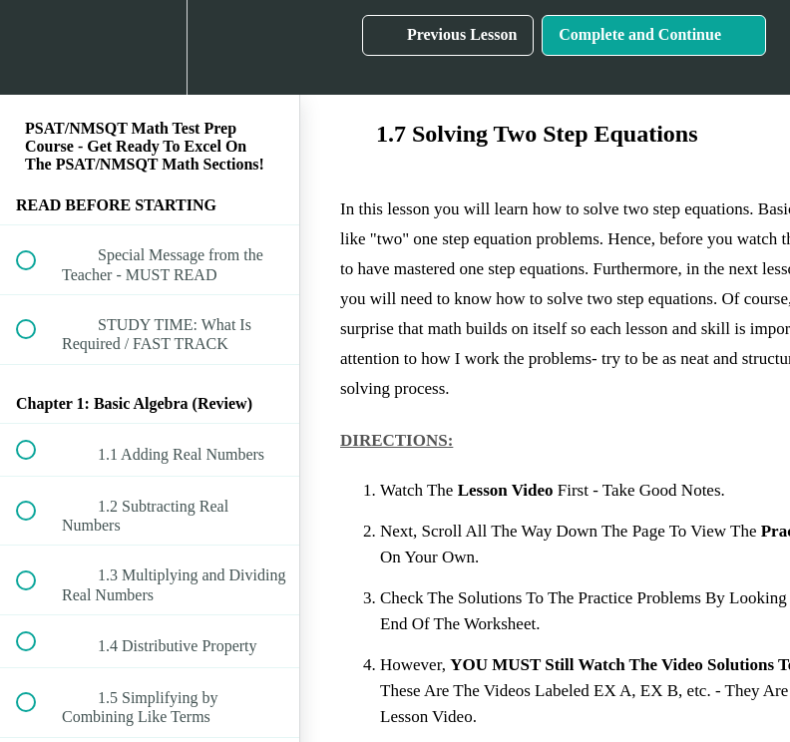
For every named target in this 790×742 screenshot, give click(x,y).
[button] (37, 47)
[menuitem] (150, 47)
